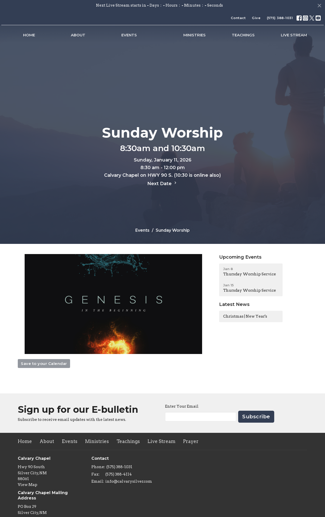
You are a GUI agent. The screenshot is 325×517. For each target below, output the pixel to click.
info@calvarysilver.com (128, 481)
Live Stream (300, 39)
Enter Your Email (182, 406)
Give (256, 18)
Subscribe (256, 416)
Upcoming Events (240, 257)
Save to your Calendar (44, 363)
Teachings (262, 39)
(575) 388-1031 (280, 18)
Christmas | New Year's (245, 316)
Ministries (226, 39)
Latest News (234, 304)
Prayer (191, 441)
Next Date (162, 183)
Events (97, 39)
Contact (238, 18)
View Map (27, 484)
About (59, 39)
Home (23, 39)
